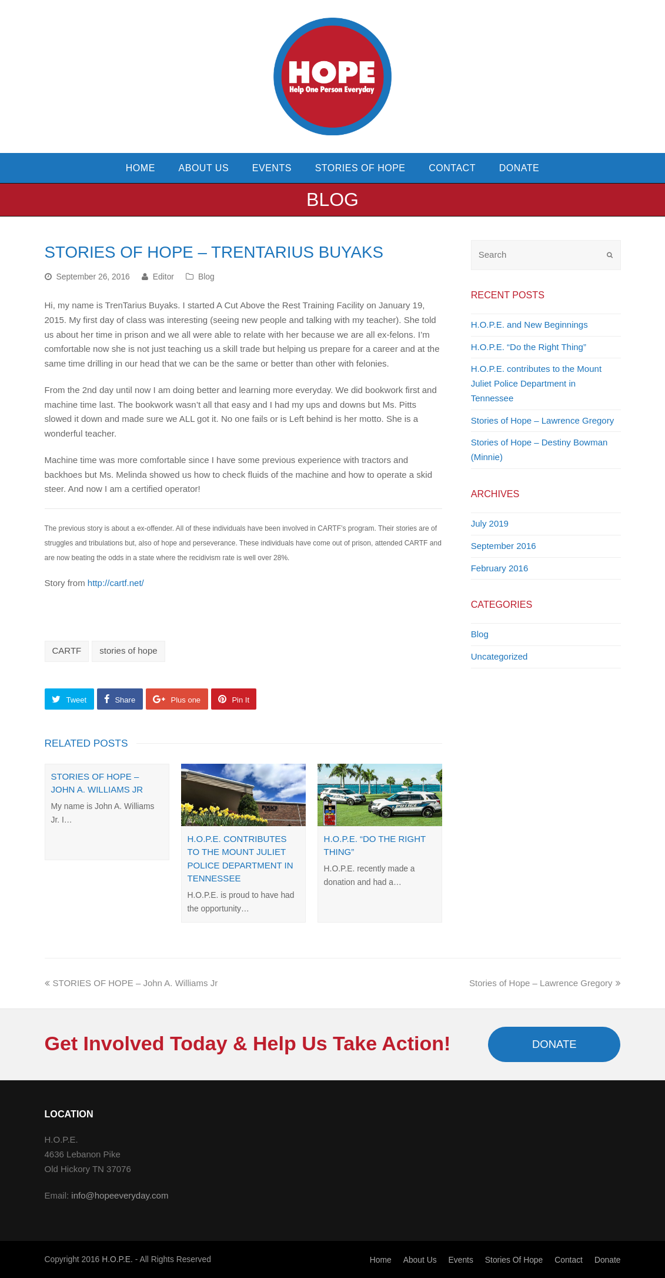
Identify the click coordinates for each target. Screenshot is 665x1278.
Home (381, 1259)
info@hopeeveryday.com (119, 1195)
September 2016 (503, 546)
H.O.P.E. (117, 1259)
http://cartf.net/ (116, 583)
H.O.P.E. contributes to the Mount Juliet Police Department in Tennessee (536, 383)
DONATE (554, 1044)
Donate (607, 1259)
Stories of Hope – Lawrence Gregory (542, 420)
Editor (163, 276)
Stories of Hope (514, 1259)
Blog (206, 276)
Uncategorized (499, 656)
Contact (568, 1259)
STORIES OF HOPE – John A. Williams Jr (131, 983)
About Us (420, 1259)
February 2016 (500, 568)
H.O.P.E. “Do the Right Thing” (528, 347)
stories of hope (128, 650)
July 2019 (490, 523)
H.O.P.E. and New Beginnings (529, 325)
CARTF (67, 650)
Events (461, 1259)
